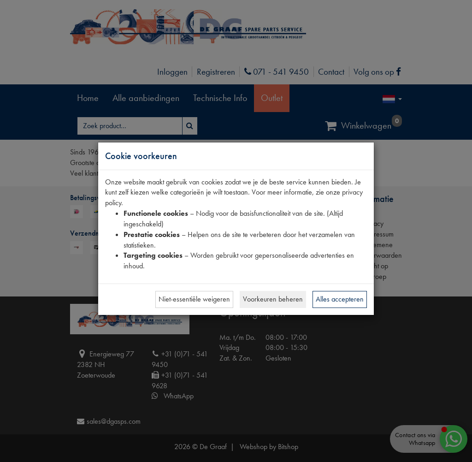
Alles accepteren (340, 299)
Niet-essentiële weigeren (194, 299)
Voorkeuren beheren (273, 299)
